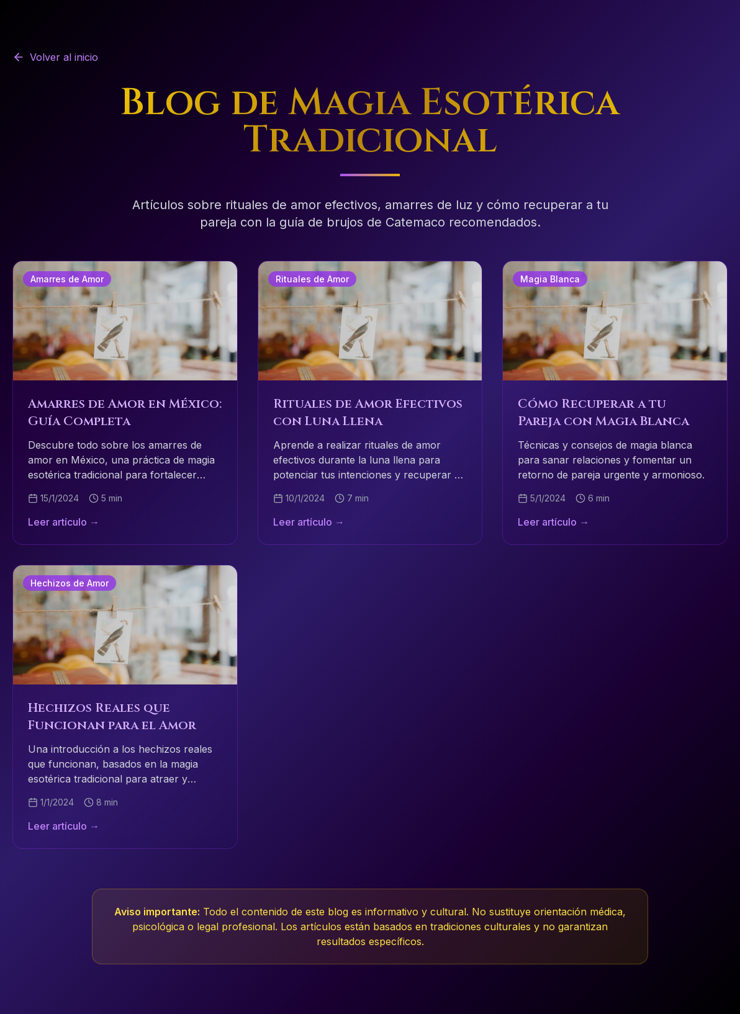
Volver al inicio (55, 57)
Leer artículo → (63, 522)
